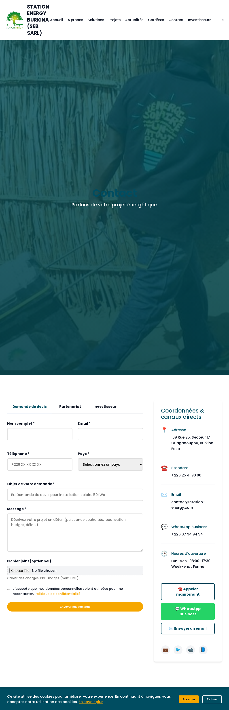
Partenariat (70, 406)
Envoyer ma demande (75, 607)
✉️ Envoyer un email (188, 628)
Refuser (212, 699)
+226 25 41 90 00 (186, 475)
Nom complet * (21, 423)
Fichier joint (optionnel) (29, 561)
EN (222, 20)
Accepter (188, 699)
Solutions (96, 19)
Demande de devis (30, 406)
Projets (115, 19)
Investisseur (105, 406)
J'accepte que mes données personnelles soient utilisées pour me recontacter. (68, 591)
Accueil (56, 19)
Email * (84, 423)
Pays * (83, 454)
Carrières (156, 19)
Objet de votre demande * (31, 484)
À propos (75, 19)
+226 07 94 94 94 (187, 534)
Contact (176, 19)
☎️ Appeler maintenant (188, 591)
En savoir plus (91, 701)
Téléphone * (18, 454)
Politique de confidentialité (57, 594)
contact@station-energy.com (188, 504)
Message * (16, 509)
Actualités (134, 19)
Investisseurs (199, 19)
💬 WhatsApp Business (188, 611)
